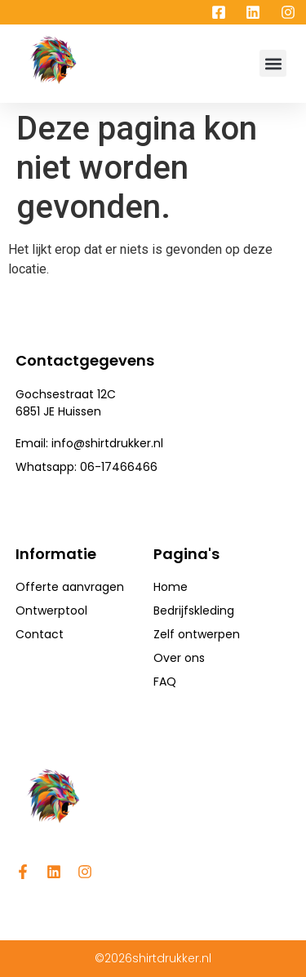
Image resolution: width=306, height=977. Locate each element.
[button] (272, 63)
